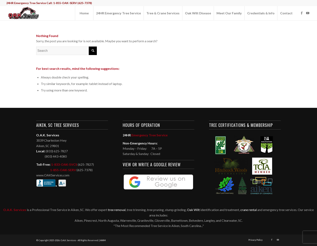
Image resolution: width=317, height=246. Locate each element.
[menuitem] (84, 13)
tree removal (117, 210)
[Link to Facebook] (302, 13)
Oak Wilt (193, 210)
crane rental (248, 210)
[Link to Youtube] (308, 13)
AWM (103, 240)
